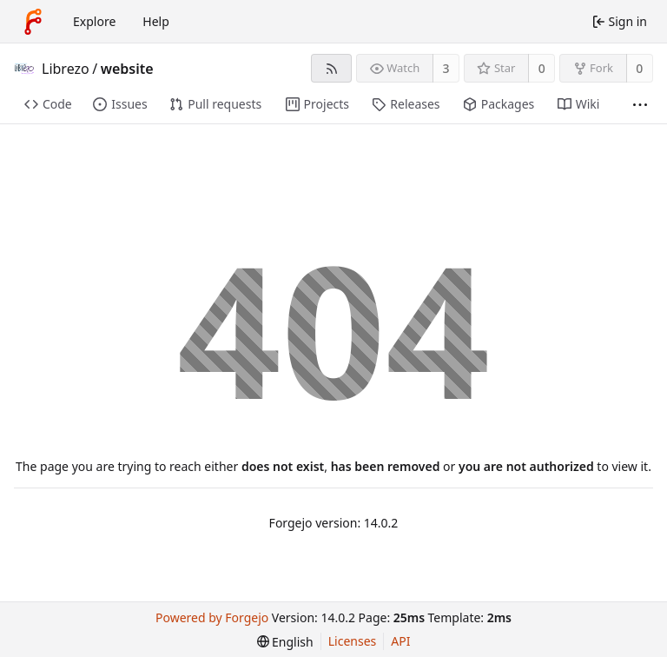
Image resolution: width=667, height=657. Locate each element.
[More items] (640, 104)
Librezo (65, 68)
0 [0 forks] (639, 68)
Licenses (352, 641)
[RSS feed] (331, 68)
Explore (94, 21)
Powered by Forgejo (211, 617)
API (400, 641)
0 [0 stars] (541, 68)
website (127, 68)
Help (155, 21)
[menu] (285, 642)
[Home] (33, 21)
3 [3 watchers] (446, 68)
